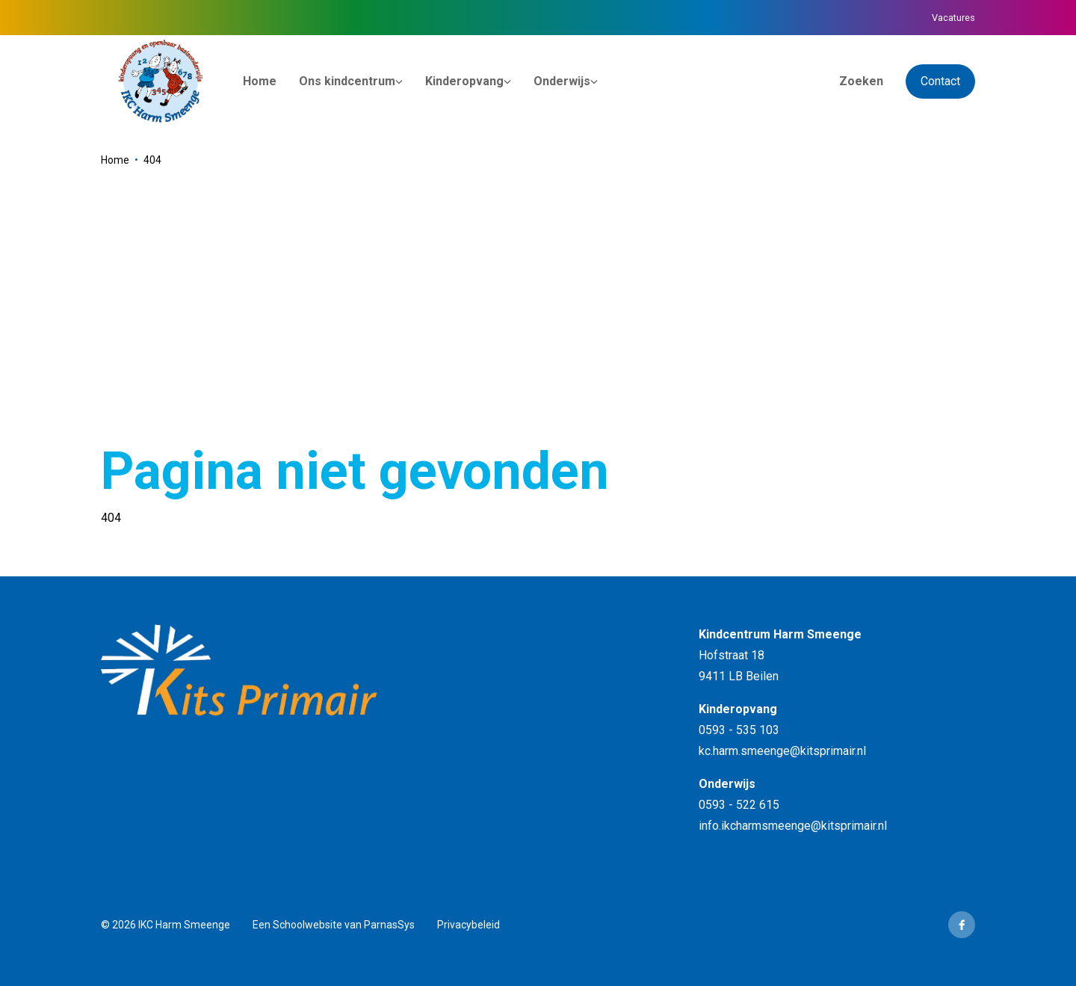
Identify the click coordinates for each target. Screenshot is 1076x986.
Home (115, 160)
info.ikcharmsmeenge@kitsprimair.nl (793, 826)
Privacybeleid (468, 925)
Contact (940, 81)
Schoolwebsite (307, 925)
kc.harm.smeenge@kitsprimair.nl (782, 751)
